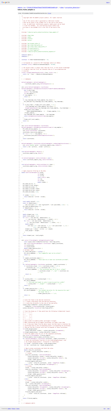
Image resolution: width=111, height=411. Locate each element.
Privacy (13, 408)
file (49, 13)
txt (104, 408)
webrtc (20, 7)
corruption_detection (72, 7)
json (108, 408)
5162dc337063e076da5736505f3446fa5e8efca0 (42, 7)
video (62, 7)
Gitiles (9, 408)
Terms (17, 408)
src (25, 7)
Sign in (107, 2)
